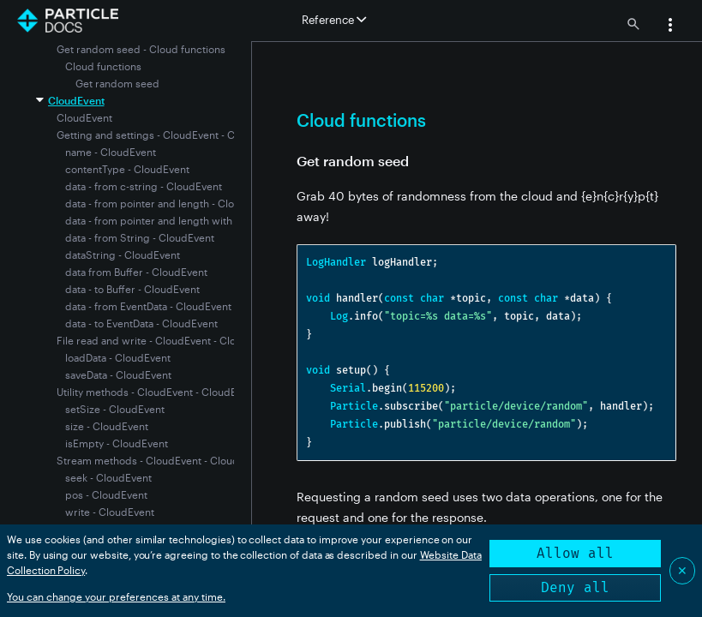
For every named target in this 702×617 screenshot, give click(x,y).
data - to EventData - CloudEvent (141, 323)
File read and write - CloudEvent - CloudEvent (166, 340)
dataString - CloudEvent (122, 255)
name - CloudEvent (110, 152)
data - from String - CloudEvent (139, 237)
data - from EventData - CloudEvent (148, 306)
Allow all (575, 553)
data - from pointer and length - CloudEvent (169, 203)
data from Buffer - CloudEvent (136, 272)
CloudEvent (76, 100)
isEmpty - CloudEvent (116, 443)
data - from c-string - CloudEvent (143, 186)
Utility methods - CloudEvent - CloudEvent (157, 392)
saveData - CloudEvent (118, 374)
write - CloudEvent (109, 512)
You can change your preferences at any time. (116, 596)
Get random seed (117, 83)
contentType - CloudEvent (127, 169)
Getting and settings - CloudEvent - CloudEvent (170, 135)
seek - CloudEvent (108, 477)
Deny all (575, 587)
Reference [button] (334, 20)
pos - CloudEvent (106, 494)
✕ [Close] (682, 570)
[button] (670, 27)
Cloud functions (103, 66)
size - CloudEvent (106, 426)
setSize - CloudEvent (115, 409)
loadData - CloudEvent (118, 357)
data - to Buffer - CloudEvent (132, 289)
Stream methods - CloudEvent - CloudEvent (161, 460)
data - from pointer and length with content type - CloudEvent (212, 220)
